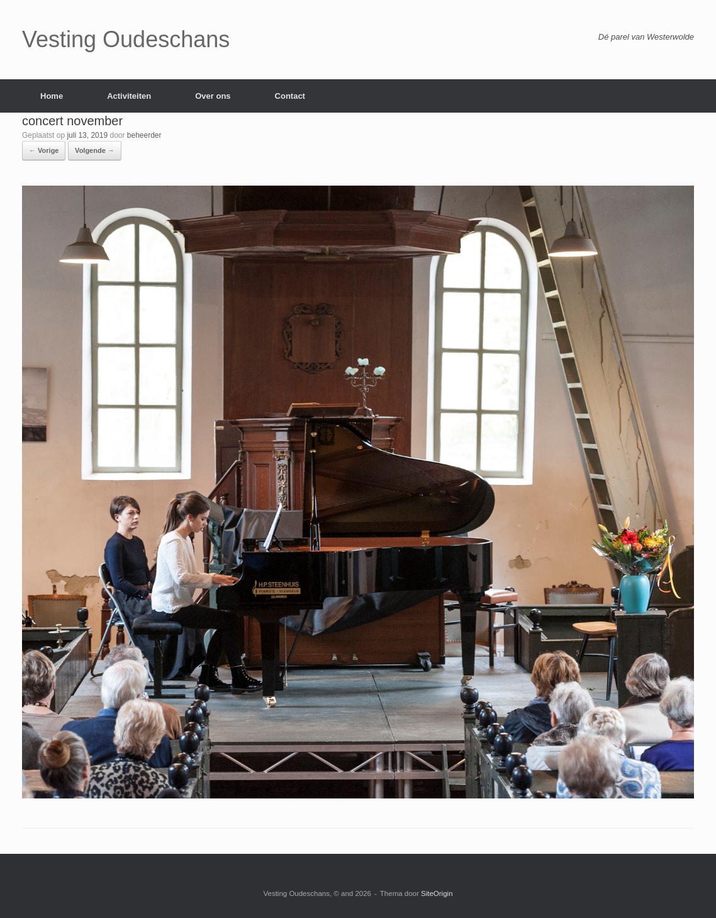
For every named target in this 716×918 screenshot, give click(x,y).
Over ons (212, 96)
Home (51, 96)
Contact (290, 96)
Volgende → (95, 150)
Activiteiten (129, 96)
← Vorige (44, 150)
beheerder (144, 135)
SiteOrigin (437, 893)
